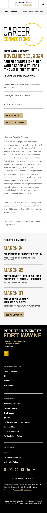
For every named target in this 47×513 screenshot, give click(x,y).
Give (5, 376)
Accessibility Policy (23, 478)
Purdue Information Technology (17, 422)
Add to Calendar (15, 122)
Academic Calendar (12, 403)
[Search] (6, 353)
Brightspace (9, 413)
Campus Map (9, 426)
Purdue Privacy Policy (13, 436)
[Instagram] (16, 469)
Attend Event (13, 115)
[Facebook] (5, 469)
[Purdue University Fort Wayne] (23, 4)
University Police (11, 462)
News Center (9, 385)
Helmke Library (10, 408)
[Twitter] (10, 469)
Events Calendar (11, 11)
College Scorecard (11, 431)
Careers (7, 452)
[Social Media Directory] (34, 469)
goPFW (7, 417)
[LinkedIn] (28, 469)
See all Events (14, 314)
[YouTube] (22, 469)
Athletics (7, 380)
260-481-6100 (8, 346)
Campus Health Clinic (13, 457)
